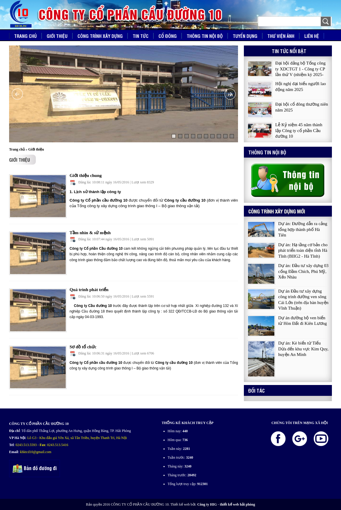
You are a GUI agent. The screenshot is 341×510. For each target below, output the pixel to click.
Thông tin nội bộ (205, 36)
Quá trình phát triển (89, 289)
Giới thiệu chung (86, 175)
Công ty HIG (207, 504)
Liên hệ (311, 36)
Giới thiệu (57, 36)
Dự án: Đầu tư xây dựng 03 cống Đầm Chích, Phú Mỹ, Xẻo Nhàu (303, 271)
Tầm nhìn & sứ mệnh (90, 232)
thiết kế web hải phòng (237, 504)
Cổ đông (167, 36)
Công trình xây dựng (100, 36)
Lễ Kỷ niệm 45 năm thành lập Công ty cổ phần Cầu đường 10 (298, 131)
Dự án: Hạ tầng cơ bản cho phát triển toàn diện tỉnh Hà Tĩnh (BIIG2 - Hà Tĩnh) (303, 250)
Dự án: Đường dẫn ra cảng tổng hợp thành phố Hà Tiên (302, 229)
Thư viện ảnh (280, 36)
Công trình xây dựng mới (276, 211)
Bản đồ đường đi (34, 469)
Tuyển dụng (245, 36)
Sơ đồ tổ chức (83, 346)
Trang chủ (25, 36)
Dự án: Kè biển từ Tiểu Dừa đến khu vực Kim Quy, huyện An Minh (303, 349)
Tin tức (140, 36)
